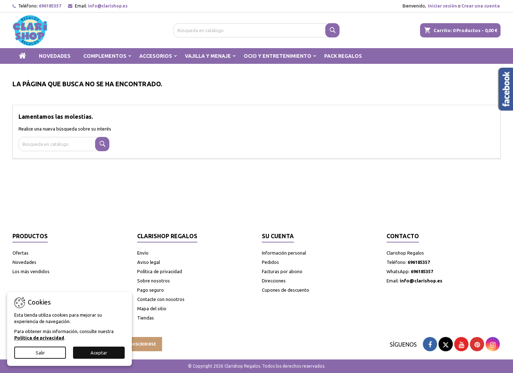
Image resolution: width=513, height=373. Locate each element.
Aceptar (98, 352)
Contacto (403, 236)
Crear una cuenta (480, 6)
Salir (40, 352)
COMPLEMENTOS (104, 56)
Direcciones (274, 280)
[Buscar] (256, 30)
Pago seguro (150, 289)
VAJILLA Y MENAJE (208, 56)
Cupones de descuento (285, 289)
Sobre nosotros (153, 280)
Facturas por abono (282, 271)
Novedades (24, 262)
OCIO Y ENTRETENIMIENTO (277, 56)
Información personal (284, 252)
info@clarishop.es (108, 6)
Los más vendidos (31, 271)
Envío (143, 252)
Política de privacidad (159, 271)
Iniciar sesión (442, 6)
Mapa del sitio (151, 308)
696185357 (50, 6)
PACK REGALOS (343, 56)
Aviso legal (148, 262)
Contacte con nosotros (161, 299)
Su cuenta (278, 236)
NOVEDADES (55, 56)
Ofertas (20, 252)
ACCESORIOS (155, 56)
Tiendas (145, 317)
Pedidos (270, 262)
